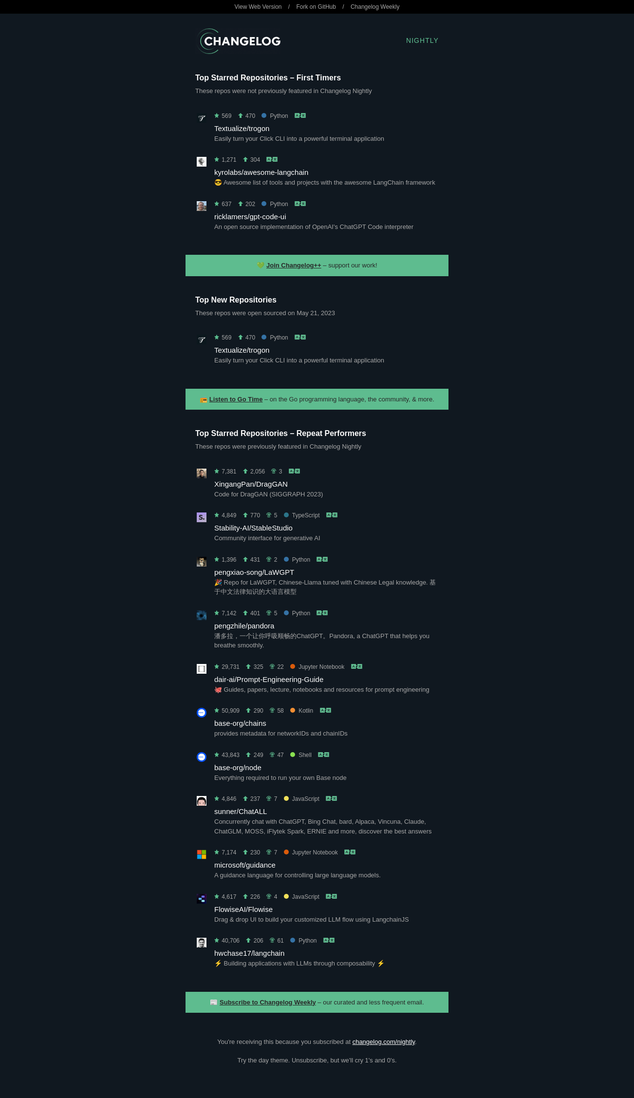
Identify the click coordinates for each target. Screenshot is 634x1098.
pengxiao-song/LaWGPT (254, 572)
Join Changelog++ (293, 265)
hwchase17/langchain (249, 953)
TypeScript (302, 515)
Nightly (422, 40)
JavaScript (301, 798)
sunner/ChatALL (240, 811)
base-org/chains (240, 723)
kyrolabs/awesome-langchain (261, 172)
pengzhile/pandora (244, 626)
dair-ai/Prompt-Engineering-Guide (268, 679)
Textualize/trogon (241, 128)
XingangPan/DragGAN (251, 484)
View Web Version (258, 6)
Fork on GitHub (316, 6)
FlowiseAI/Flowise (243, 909)
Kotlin (301, 710)
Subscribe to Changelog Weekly (268, 1002)
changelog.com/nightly (384, 1041)
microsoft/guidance (245, 865)
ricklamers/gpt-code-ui (250, 216)
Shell (301, 755)
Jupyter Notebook (317, 666)
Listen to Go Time (236, 399)
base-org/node (237, 767)
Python (274, 116)
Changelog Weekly (375, 6)
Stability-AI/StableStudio (253, 528)
